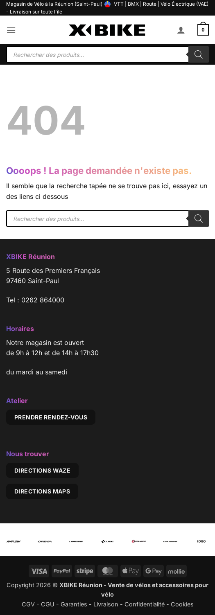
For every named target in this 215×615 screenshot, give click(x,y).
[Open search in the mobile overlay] (107, 54)
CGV (28, 604)
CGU (47, 604)
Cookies (182, 604)
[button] (11, 30)
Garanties (74, 604)
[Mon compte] (181, 30)
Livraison (105, 604)
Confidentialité (144, 604)
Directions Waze (42, 470)
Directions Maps (42, 491)
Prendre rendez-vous (50, 417)
